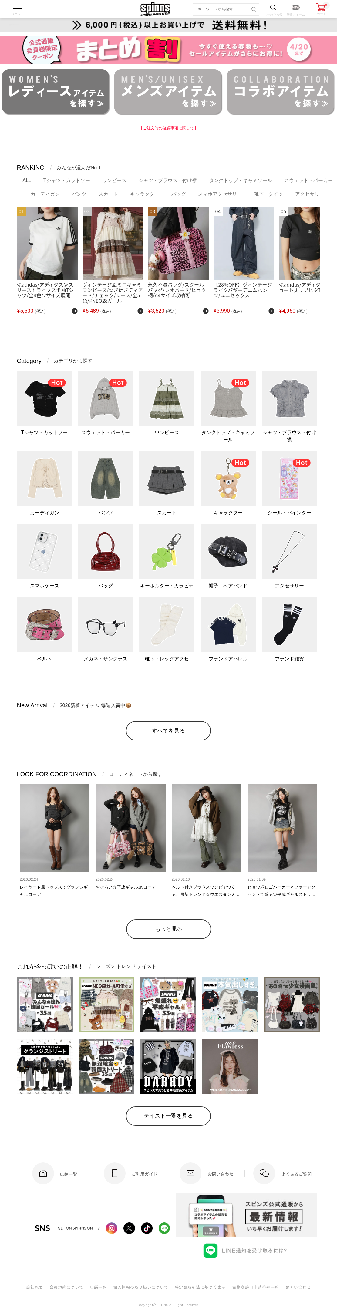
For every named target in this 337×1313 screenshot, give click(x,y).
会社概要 (34, 1287)
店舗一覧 (98, 1287)
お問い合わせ (298, 1287)
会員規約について (66, 1287)
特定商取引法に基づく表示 (200, 1287)
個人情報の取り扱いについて (140, 1287)
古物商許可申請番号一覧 (255, 1287)
